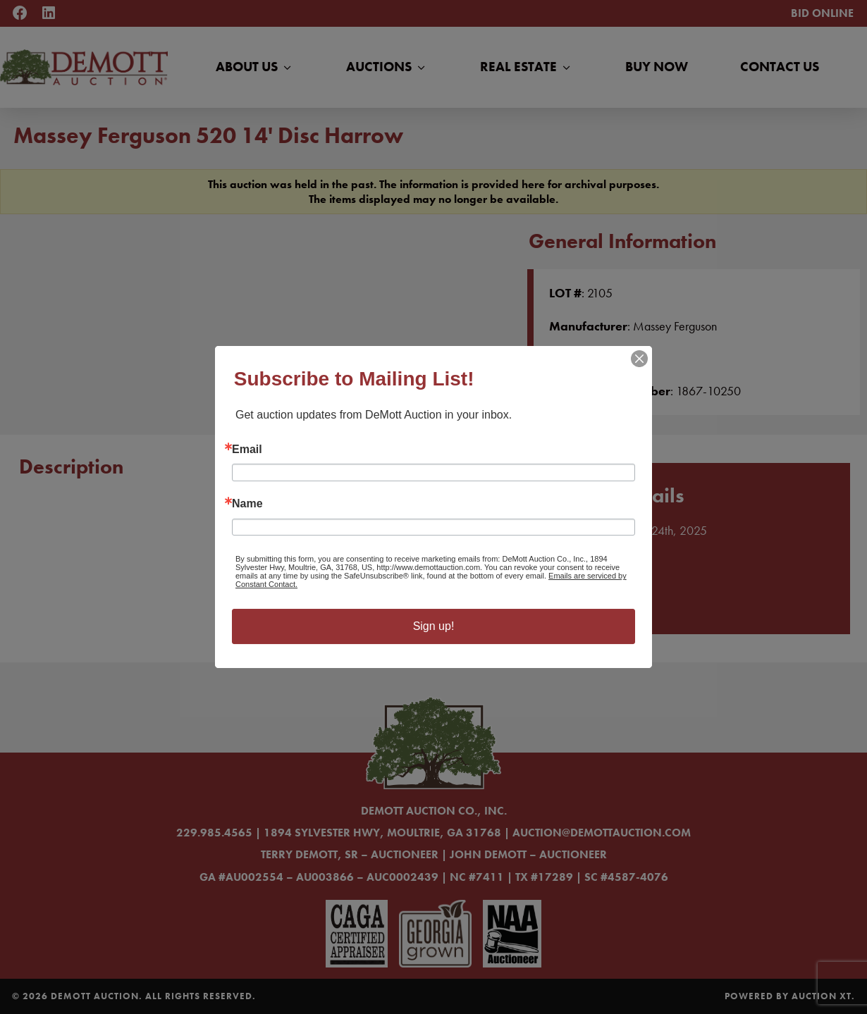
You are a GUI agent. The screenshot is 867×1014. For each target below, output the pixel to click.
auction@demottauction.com (601, 832)
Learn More (590, 600)
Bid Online (822, 13)
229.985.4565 (214, 832)
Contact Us (779, 66)
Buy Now (656, 66)
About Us (255, 67)
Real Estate (526, 67)
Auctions (387, 67)
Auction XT (821, 996)
